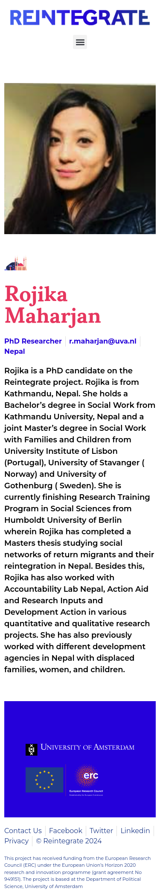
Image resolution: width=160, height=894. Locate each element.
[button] (80, 42)
